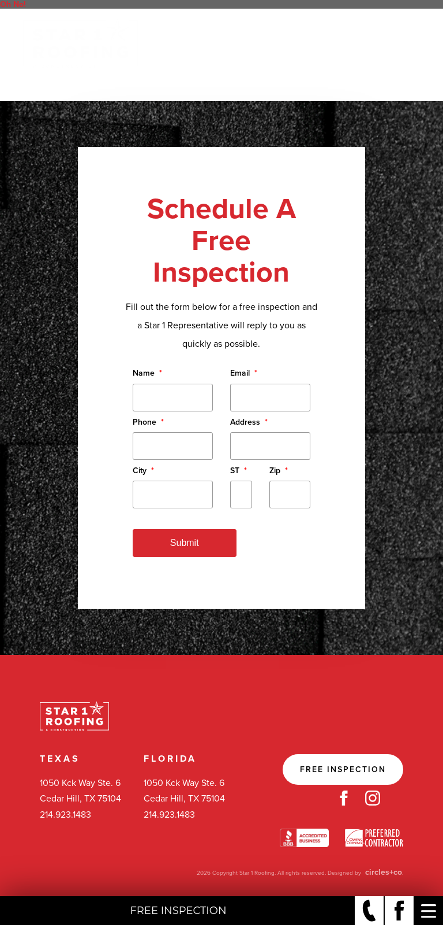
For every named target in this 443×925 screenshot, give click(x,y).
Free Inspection (343, 769)
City (143, 470)
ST (238, 470)
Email (243, 373)
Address (249, 422)
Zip (278, 470)
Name (147, 373)
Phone (148, 422)
